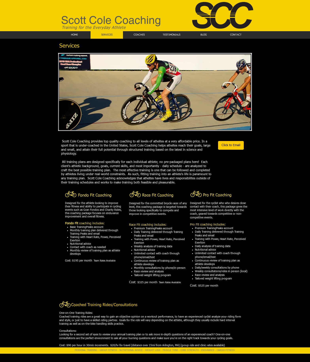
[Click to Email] (231, 145)
